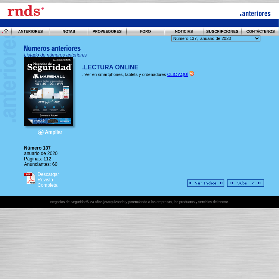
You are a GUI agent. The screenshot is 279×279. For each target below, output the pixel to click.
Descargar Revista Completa (48, 180)
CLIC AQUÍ (177, 74)
